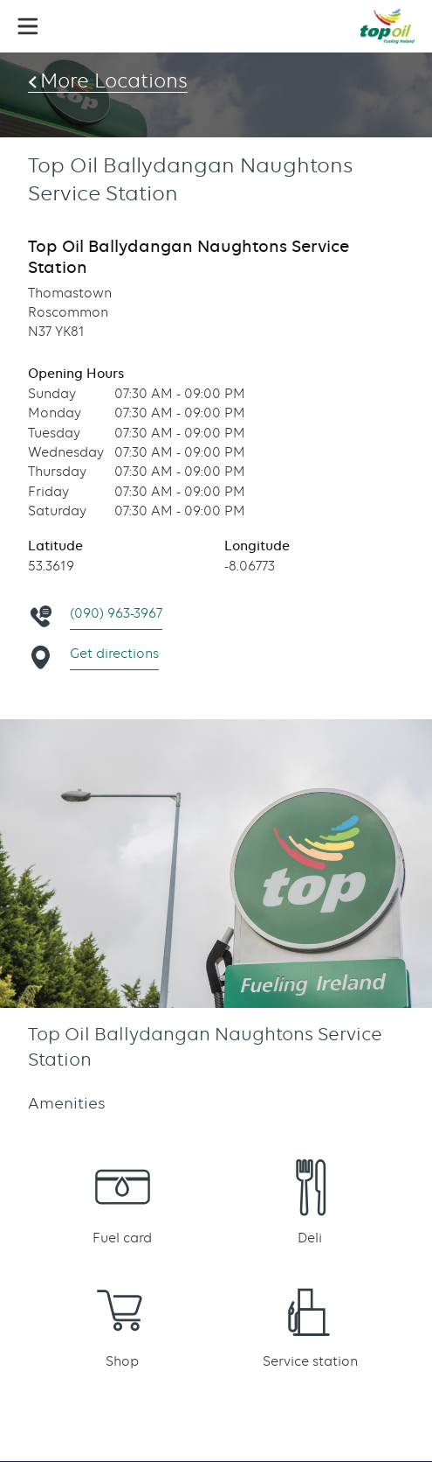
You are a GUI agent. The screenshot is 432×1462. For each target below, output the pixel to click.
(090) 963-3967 (116, 613)
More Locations (114, 80)
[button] (27, 26)
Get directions (114, 653)
